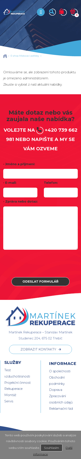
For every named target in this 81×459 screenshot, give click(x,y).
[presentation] (40, 263)
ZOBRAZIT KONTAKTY (38, 349)
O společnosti (59, 371)
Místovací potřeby (29, 55)
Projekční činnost (17, 383)
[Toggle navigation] (41, 12)
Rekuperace (13, 389)
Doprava (55, 390)
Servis (8, 401)
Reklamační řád (61, 409)
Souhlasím (51, 447)
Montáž (10, 395)
